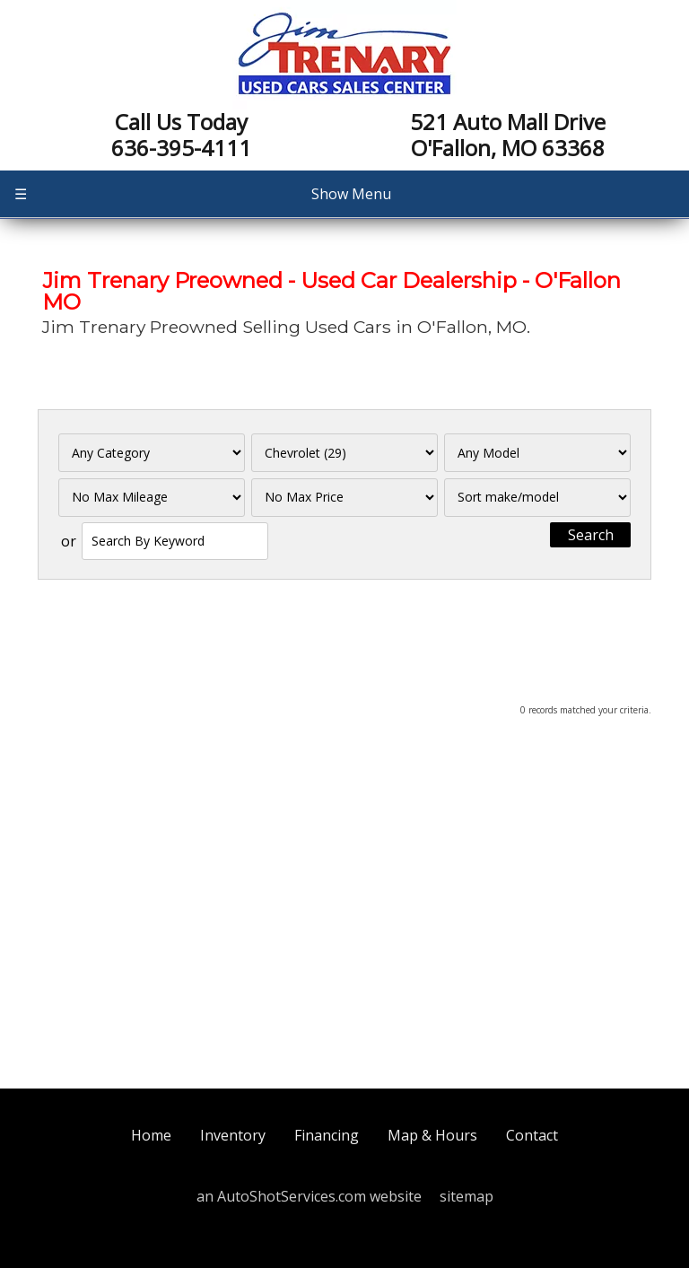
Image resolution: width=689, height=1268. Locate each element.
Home (151, 1135)
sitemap (466, 1196)
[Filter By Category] (152, 452)
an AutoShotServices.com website (309, 1196)
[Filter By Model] (538, 452)
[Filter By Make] (345, 452)
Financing (326, 1135)
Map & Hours (432, 1135)
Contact (532, 1135)
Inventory (233, 1135)
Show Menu (202, 194)
